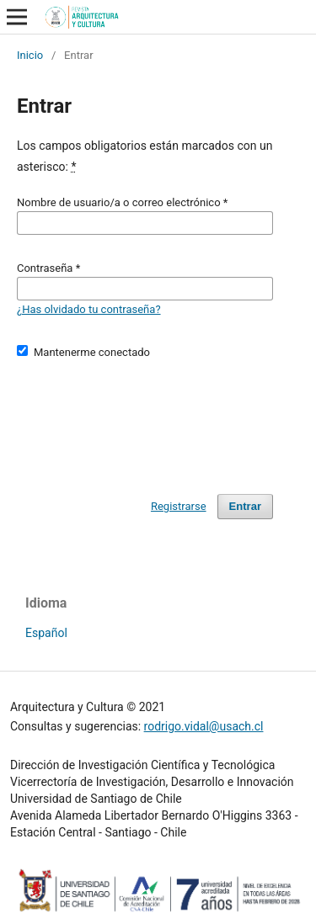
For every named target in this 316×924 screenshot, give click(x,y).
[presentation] (145, 419)
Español (46, 633)
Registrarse (178, 506)
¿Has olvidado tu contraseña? (89, 309)
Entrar (245, 506)
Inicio (30, 55)
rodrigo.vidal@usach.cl (204, 726)
